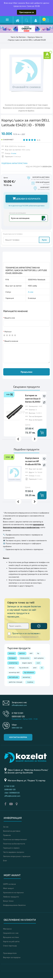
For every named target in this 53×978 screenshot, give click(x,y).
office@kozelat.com (19, 705)
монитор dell (14, 672)
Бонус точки (8, 901)
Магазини (7, 929)
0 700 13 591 (17, 713)
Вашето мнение (11, 341)
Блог (5, 860)
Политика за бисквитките (14, 843)
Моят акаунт (8, 888)
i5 (42, 668)
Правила (7, 835)
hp (38, 653)
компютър (13, 663)
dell (31, 653)
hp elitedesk (29, 672)
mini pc (11, 668)
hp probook (23, 668)
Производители (10, 953)
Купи (44, 240)
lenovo (11, 653)
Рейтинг (8, 331)
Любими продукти (11, 897)
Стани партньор (10, 946)
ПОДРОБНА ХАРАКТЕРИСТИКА (14, 163)
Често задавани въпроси (13, 852)
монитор (26, 677)
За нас (5, 827)
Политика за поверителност (15, 839)
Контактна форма (18, 737)
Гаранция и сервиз (11, 848)
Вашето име (10, 318)
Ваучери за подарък (11, 957)
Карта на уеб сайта (11, 941)
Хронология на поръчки (13, 892)
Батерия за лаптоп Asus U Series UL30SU (32, 398)
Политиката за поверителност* (22, 637)
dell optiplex (39, 658)
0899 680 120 (18, 716)
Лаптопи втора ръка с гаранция (16, 856)
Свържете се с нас (11, 933)
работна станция (15, 682)
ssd (38, 663)
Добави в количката (26, 198)
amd (34, 668)
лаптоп (22, 653)
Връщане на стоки (11, 937)
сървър (30, 682)
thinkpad (12, 658)
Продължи (26, 371)
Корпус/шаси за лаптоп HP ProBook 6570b (33, 461)
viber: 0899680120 (12, 793)
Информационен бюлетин (14, 905)
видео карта (27, 663)
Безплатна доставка (11, 831)
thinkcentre (24, 658)
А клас (13, 153)
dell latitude (13, 677)
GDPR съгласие (9, 884)
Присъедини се (26, 12)
